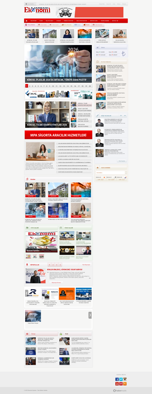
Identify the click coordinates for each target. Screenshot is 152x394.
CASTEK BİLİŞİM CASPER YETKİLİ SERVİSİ (84, 295)
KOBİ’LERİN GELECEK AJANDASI (81, 358)
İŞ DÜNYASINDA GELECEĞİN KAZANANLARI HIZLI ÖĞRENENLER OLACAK (72, 166)
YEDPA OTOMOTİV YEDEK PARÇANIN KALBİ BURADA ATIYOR (67, 258)
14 (68, 86)
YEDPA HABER (105, 20)
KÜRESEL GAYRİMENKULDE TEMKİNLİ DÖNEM (46, 358)
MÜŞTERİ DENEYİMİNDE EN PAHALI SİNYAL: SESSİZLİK (74, 146)
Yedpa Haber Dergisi (33, 317)
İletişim (124, 4)
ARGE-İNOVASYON (81, 20)
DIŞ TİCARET (49, 20)
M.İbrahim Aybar (99, 135)
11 (56, 86)
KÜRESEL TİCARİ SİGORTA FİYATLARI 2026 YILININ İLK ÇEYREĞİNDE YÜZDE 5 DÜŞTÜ (62, 4)
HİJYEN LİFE (94, 20)
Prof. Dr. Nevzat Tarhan (99, 155)
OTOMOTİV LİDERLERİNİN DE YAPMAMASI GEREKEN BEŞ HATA (114, 130)
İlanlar (88, 24)
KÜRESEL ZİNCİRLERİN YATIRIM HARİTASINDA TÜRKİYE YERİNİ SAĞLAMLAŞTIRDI (116, 85)
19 (86, 86)
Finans (78, 24)
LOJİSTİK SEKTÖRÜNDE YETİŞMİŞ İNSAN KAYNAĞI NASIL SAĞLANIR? (73, 150)
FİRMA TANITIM (68, 20)
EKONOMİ (34, 20)
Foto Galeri (43, 24)
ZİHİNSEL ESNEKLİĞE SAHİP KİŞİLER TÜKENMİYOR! (113, 150)
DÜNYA (115, 20)
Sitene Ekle (101, 4)
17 (79, 86)
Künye (118, 4)
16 (75, 86)
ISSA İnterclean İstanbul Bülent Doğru (82, 257)
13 (64, 86)
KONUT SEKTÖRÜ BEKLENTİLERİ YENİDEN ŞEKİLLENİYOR (58, 199)
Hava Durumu (67, 24)
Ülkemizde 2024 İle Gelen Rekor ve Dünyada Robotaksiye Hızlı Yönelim (114, 140)
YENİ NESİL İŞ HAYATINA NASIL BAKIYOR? (70, 172)
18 (82, 86)
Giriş (114, 4)
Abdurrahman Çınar (99, 125)
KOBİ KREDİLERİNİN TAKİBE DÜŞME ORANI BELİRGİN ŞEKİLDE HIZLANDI (82, 339)
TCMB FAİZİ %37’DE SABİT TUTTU (58, 219)
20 (90, 86)
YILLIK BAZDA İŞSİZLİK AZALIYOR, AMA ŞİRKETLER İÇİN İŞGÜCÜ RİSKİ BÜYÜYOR (73, 144)
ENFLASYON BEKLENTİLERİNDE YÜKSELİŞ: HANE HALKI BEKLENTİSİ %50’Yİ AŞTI (116, 103)
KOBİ (41, 20)
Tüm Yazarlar (98, 24)
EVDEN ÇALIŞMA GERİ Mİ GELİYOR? (68, 159)
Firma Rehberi (31, 24)
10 (53, 86)
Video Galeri (55, 24)
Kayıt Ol (109, 4)
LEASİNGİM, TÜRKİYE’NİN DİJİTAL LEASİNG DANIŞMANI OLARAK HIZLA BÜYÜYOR (82, 349)
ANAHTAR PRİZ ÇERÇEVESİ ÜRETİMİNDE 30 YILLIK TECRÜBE (83, 243)
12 (60, 86)
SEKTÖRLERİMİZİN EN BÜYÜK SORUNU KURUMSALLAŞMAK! (113, 120)
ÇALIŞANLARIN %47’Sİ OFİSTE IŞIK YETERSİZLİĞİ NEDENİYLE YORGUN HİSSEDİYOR (72, 157)
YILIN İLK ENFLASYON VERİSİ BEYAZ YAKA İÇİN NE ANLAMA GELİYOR (73, 169)
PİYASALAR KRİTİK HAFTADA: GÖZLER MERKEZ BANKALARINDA (80, 200)
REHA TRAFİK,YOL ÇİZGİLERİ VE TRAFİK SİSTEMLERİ (33, 296)
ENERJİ (58, 20)
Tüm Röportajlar (86, 264)
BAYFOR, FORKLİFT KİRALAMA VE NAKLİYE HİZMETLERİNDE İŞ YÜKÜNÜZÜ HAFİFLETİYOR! (50, 298)
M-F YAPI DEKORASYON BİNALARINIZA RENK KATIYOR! (67, 296)
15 (71, 86)
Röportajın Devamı (56, 282)
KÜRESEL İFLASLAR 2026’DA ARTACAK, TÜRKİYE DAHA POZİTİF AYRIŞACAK (33, 221)
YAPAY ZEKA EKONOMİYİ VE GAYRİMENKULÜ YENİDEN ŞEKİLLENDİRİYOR (74, 163)
